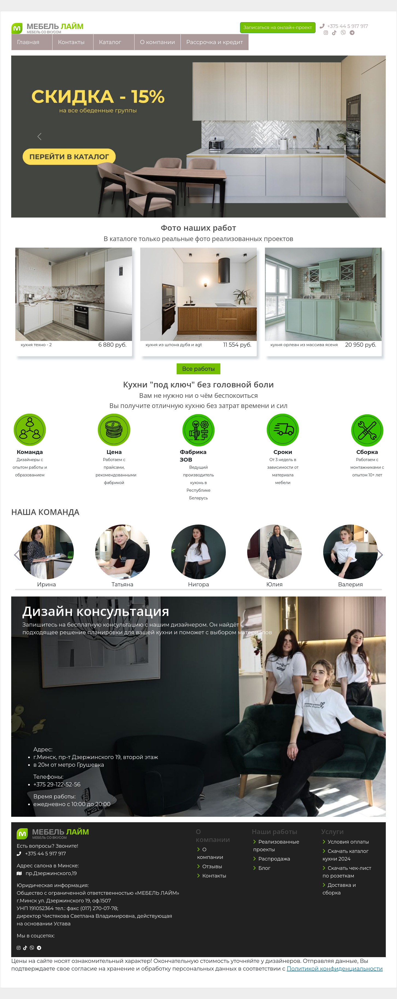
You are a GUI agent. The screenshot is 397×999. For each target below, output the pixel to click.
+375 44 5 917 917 (347, 26)
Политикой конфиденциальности (335, 968)
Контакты (71, 42)
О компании (157, 42)
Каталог (110, 42)
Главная (28, 42)
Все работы (198, 369)
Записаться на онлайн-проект (278, 27)
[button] (17, 555)
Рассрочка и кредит (214, 42)
